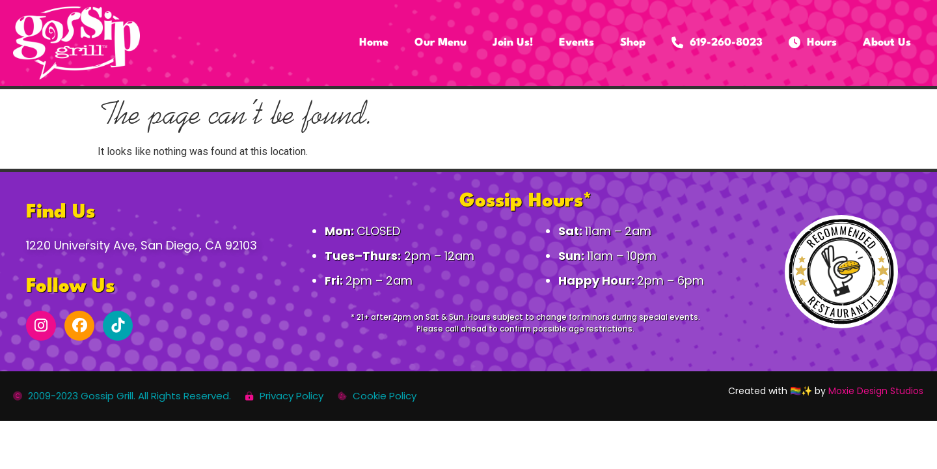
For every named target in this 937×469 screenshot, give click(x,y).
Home (373, 42)
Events (576, 42)
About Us (887, 42)
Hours (813, 43)
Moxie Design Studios (875, 390)
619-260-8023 (717, 43)
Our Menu (440, 42)
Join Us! (513, 42)
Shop (632, 42)
